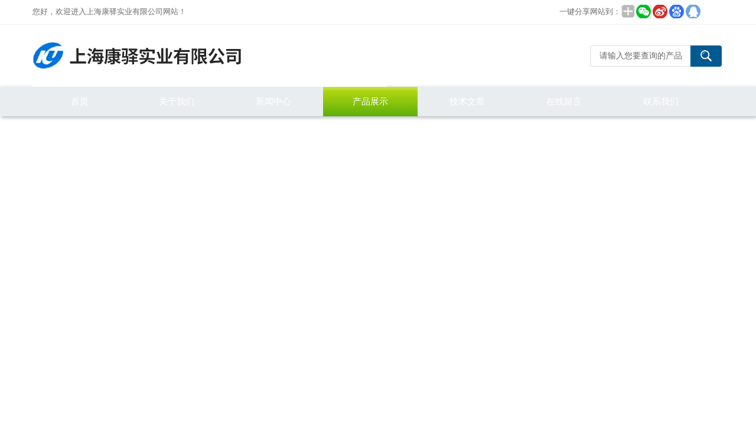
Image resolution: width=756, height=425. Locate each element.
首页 (80, 101)
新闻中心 (273, 101)
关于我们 (176, 101)
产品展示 (370, 101)
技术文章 (467, 101)
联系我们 (661, 101)
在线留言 (564, 101)
